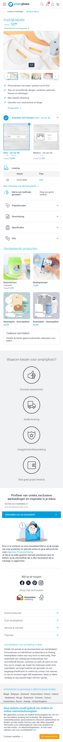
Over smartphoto (13, 620)
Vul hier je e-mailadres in (16, 504)
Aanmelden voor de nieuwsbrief (20, 514)
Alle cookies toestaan (49, 737)
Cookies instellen (13, 736)
